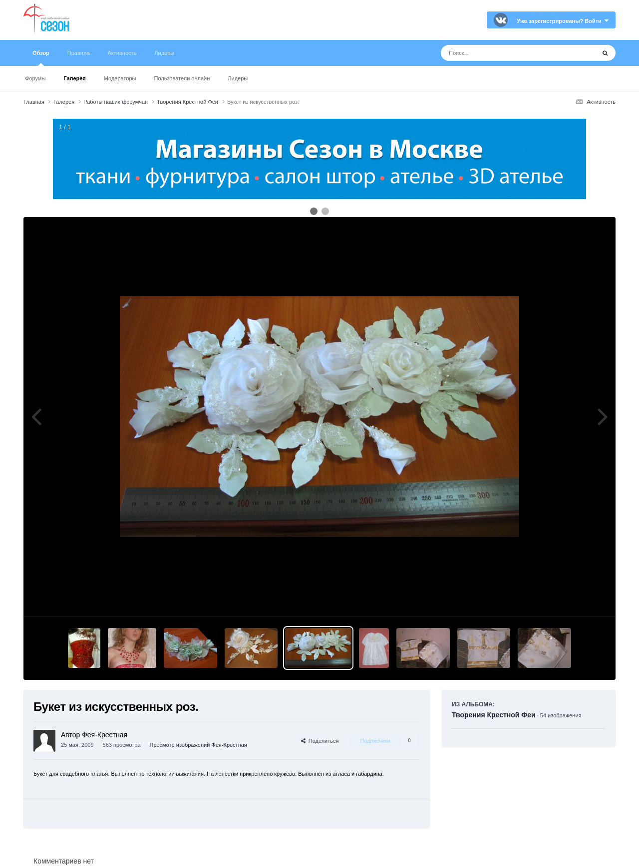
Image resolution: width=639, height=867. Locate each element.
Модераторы (120, 78)
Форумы (35, 78)
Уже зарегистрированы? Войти (563, 21)
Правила (78, 53)
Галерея (74, 78)
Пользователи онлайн (182, 78)
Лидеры (238, 78)
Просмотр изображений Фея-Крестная (198, 745)
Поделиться (320, 741)
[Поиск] (499, 53)
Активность (122, 53)
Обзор (40, 58)
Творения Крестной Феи (494, 715)
